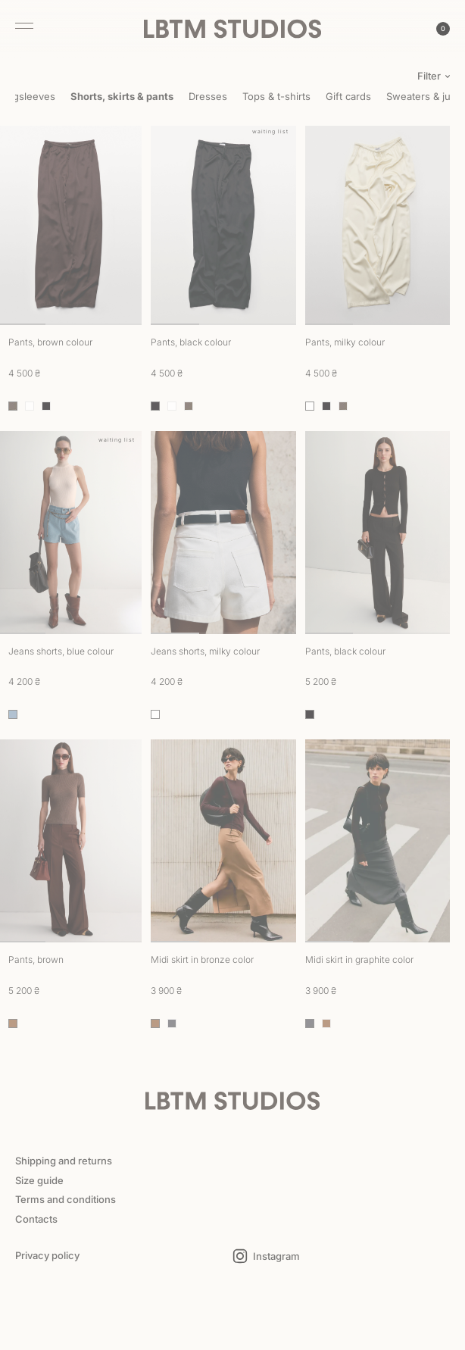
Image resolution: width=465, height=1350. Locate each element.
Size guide (39, 1180)
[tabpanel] (223, 224)
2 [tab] (69, 324)
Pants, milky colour (345, 342)
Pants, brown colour (50, 342)
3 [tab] (118, 324)
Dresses (208, 96)
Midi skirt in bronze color (202, 959)
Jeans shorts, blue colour (61, 651)
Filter (429, 76)
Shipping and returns (63, 1161)
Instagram (276, 1256)
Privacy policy (47, 1255)
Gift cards (348, 96)
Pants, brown (36, 959)
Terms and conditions (65, 1199)
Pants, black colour (191, 342)
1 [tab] (175, 324)
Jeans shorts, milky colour (205, 651)
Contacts (36, 1219)
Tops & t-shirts (276, 96)
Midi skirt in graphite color (359, 959)
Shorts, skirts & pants (121, 96)
